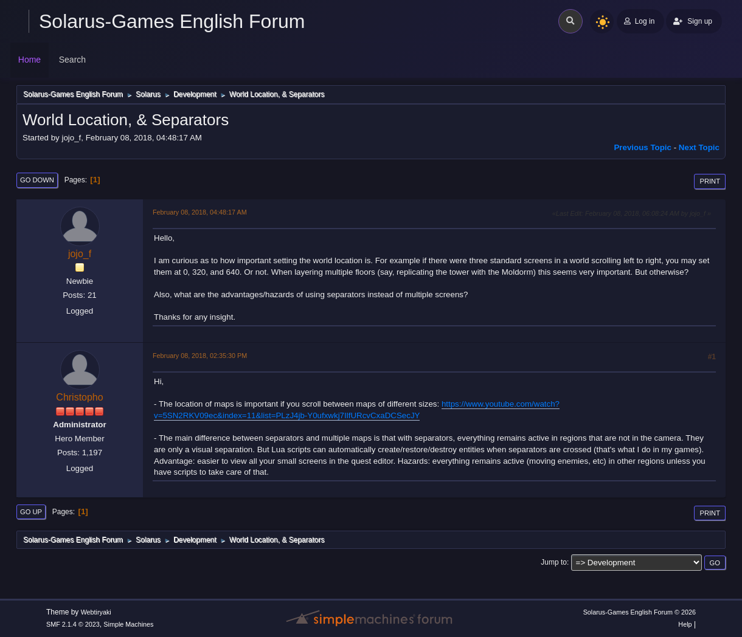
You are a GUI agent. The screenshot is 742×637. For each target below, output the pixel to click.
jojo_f (79, 254)
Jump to (554, 562)
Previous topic (642, 147)
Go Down (37, 180)
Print (709, 181)
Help (685, 624)
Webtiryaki (96, 612)
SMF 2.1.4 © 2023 (73, 624)
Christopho (79, 397)
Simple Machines (128, 624)
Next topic (699, 147)
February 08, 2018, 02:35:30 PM (200, 355)
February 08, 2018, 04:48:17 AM (200, 212)
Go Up (31, 511)
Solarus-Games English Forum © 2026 (639, 612)
